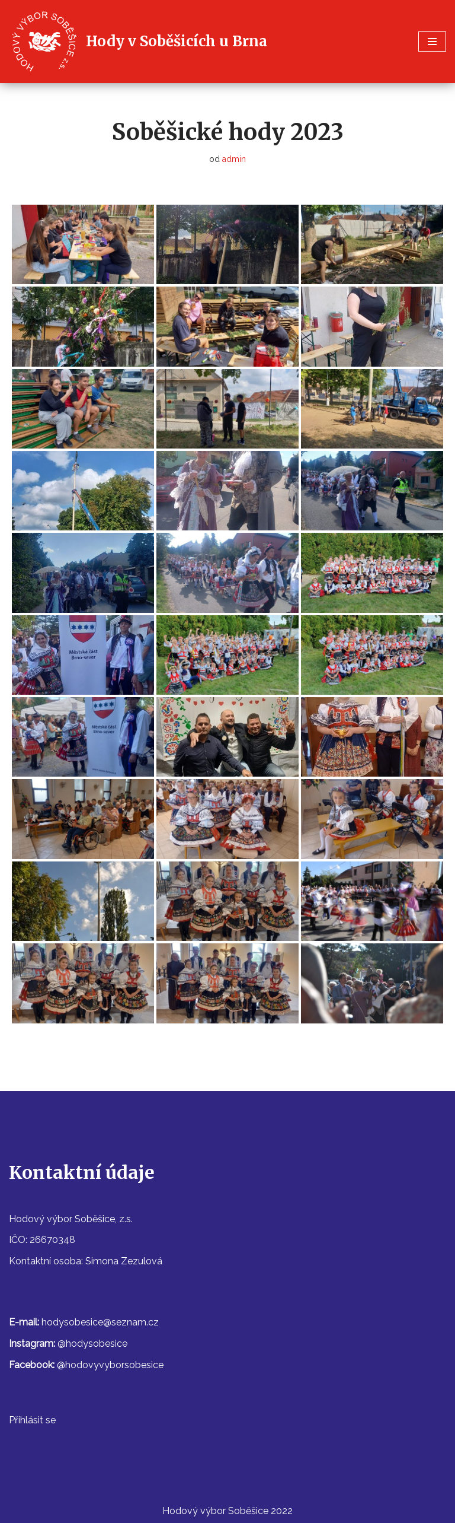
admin (234, 159)
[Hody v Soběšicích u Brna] (138, 41)
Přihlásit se (32, 1420)
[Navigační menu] (432, 41)
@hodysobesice (92, 1343)
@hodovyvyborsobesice (110, 1365)
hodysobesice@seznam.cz (100, 1322)
